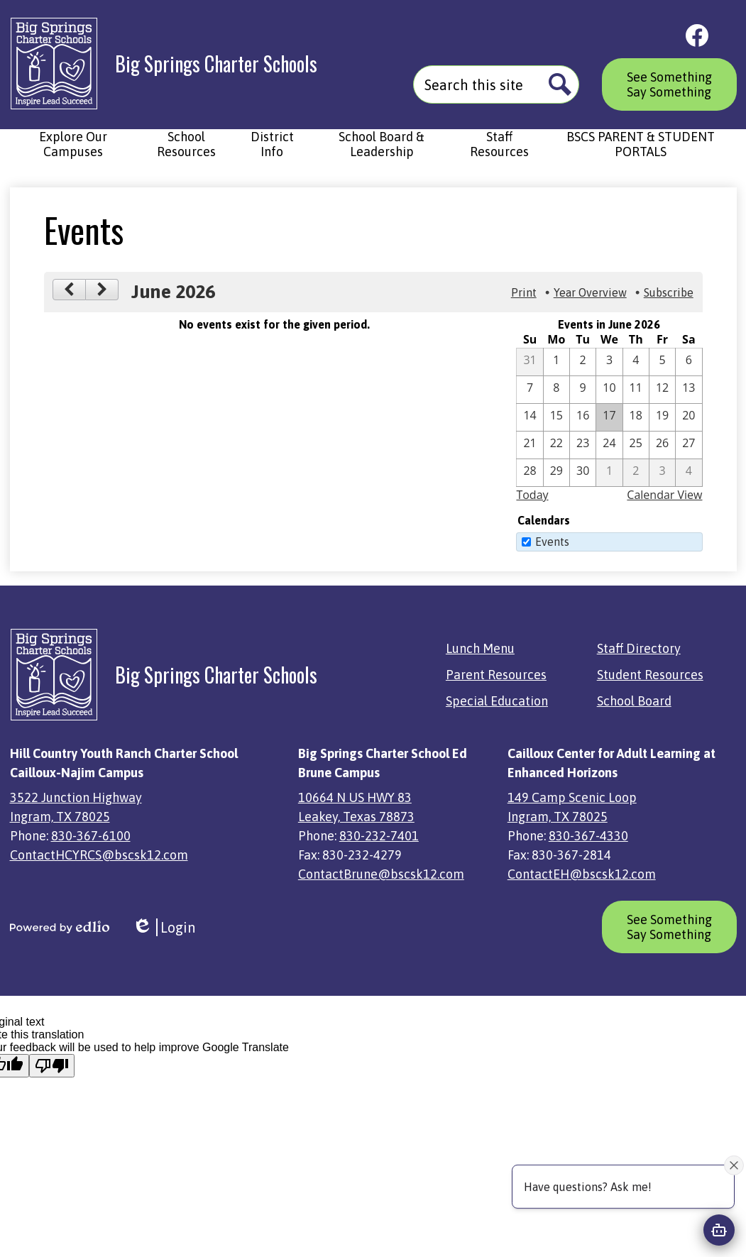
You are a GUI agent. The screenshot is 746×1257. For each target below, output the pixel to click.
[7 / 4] (688, 472)
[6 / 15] (556, 417)
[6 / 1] (556, 362)
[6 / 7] (529, 389)
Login (163, 927)
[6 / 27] (688, 445)
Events (552, 541)
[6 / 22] (556, 445)
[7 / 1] (609, 472)
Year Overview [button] (590, 292)
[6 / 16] (583, 417)
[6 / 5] (662, 362)
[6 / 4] (636, 362)
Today (532, 495)
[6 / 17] (609, 417)
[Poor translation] (52, 1065)
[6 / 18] (636, 417)
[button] (73, 151)
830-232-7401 (379, 835)
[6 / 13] (688, 389)
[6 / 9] (583, 389)
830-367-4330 (588, 835)
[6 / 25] (636, 445)
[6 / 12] (662, 389)
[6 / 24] (609, 445)
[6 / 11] (636, 389)
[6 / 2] (583, 362)
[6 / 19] (662, 417)
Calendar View (664, 495)
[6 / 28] (529, 472)
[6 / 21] (529, 445)
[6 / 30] (583, 472)
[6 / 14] (529, 417)
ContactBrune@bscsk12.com (381, 874)
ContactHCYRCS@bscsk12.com (99, 854)
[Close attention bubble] (734, 1165)
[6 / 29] (556, 472)
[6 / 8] (556, 389)
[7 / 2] (636, 472)
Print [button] (524, 292)
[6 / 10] (609, 389)
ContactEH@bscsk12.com (582, 874)
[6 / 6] (688, 362)
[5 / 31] (529, 362)
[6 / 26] (662, 445)
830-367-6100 (91, 835)
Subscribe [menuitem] (668, 292)
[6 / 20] (688, 417)
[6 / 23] (583, 445)
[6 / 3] (609, 362)
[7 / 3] (662, 472)
